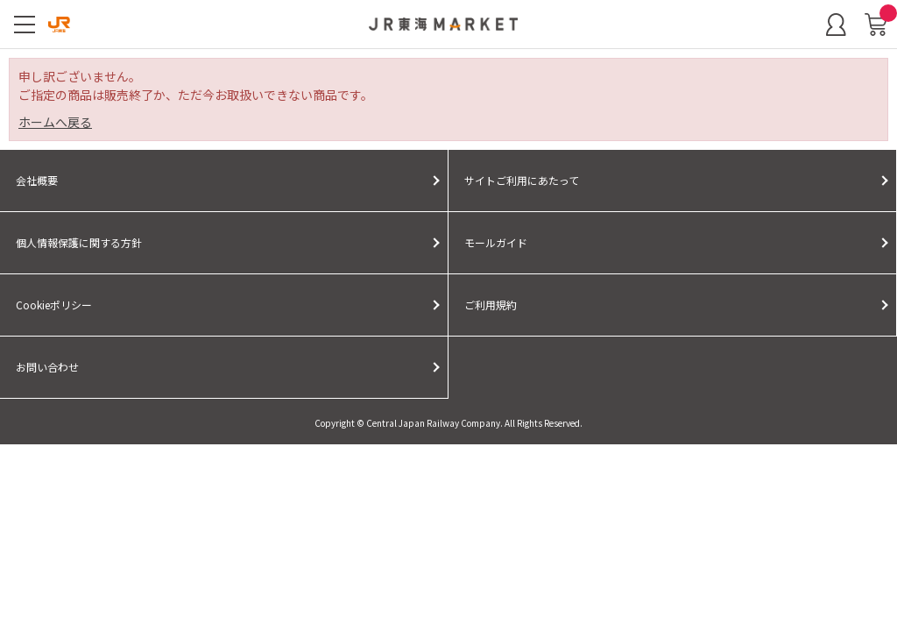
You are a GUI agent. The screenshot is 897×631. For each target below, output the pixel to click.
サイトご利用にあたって (521, 180)
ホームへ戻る (55, 122)
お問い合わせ (47, 366)
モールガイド (495, 242)
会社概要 (37, 180)
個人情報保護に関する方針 (79, 242)
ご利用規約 (490, 304)
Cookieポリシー (54, 304)
